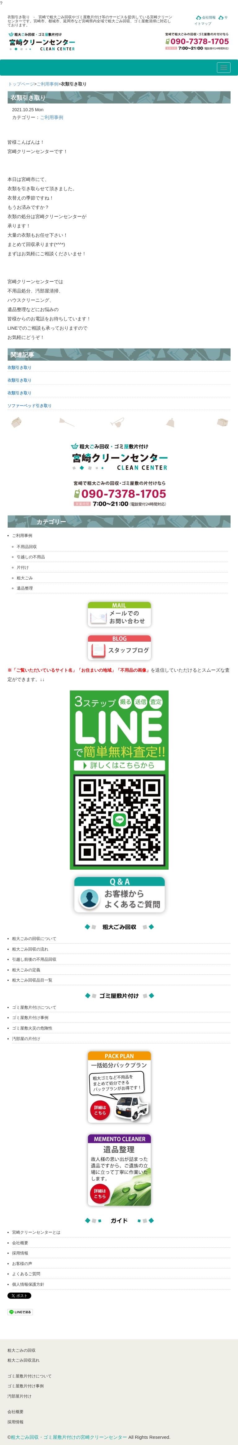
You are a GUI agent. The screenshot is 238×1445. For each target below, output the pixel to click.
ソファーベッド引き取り (29, 405)
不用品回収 (27, 546)
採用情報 (20, 1253)
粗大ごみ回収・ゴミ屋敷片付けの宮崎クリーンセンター (69, 1437)
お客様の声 (22, 1263)
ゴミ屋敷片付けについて (34, 1007)
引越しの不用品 (31, 557)
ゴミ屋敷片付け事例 (30, 1017)
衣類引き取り (19, 367)
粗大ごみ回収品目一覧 (32, 980)
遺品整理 (25, 588)
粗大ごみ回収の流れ (30, 949)
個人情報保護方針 (28, 1284)
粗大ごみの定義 (26, 970)
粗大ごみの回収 (21, 1350)
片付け (23, 567)
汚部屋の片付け (26, 1038)
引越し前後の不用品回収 (34, 959)
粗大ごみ (25, 578)
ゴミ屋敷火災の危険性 (32, 1028)
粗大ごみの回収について (34, 938)
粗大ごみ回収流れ (23, 1360)
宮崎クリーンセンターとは (36, 1232)
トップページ (21, 83)
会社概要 (20, 1243)
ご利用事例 (47, 83)
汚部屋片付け (19, 1396)
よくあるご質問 (26, 1274)
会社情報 (209, 17)
